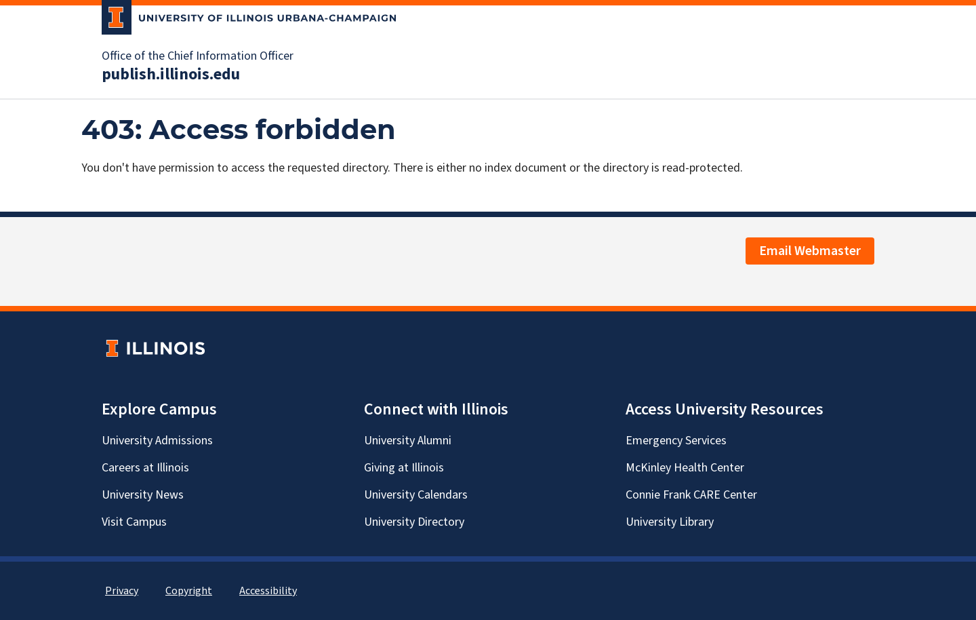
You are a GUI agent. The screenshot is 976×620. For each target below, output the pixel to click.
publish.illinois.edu (171, 74)
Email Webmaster (810, 250)
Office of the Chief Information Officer (197, 56)
